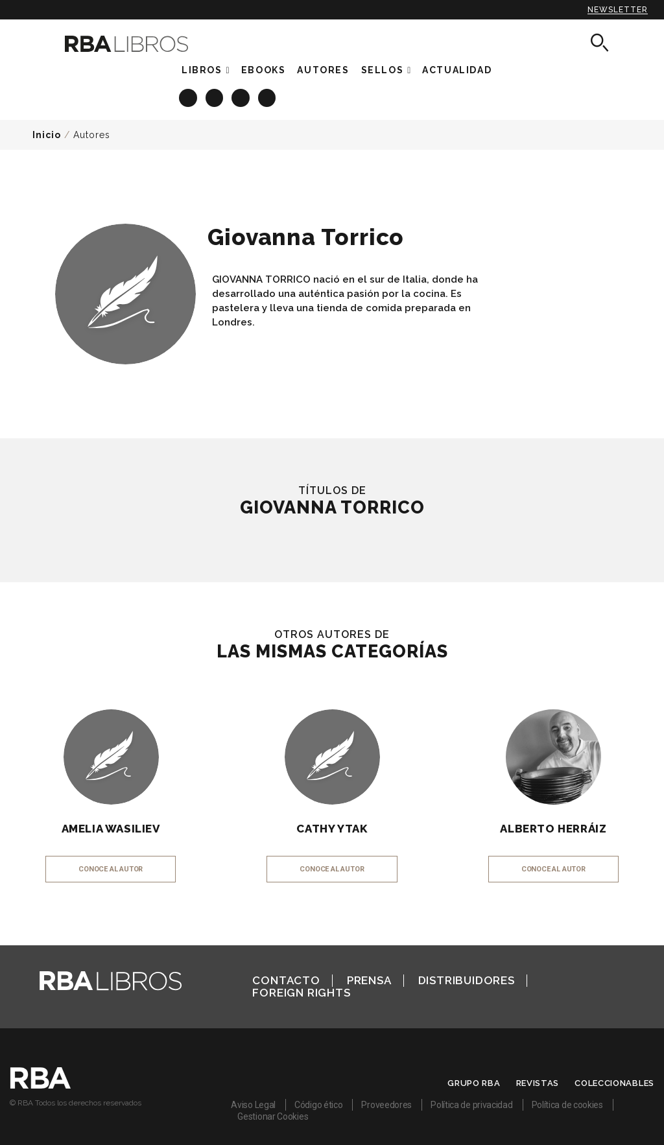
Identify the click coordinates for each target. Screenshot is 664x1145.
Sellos (382, 70)
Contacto (286, 980)
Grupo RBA (473, 1083)
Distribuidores (466, 980)
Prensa (369, 980)
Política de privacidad (471, 1105)
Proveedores (386, 1105)
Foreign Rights (301, 992)
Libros (202, 70)
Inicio (46, 135)
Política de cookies (567, 1105)
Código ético (318, 1105)
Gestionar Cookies (272, 1116)
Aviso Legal (253, 1105)
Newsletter (617, 9)
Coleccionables (614, 1083)
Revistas (538, 1083)
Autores (91, 135)
